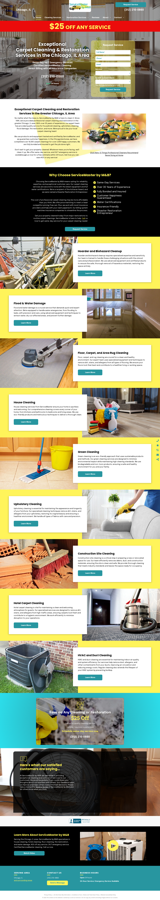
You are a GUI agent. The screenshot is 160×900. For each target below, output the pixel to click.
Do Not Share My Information (62, 895)
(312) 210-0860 (134, 10)
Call (25, 155)
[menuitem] (38, 18)
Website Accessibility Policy (108, 895)
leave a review (42, 787)
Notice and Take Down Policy (91, 895)
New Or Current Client (104, 78)
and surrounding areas (23, 880)
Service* (99, 69)
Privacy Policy (48, 895)
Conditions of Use (77, 895)
